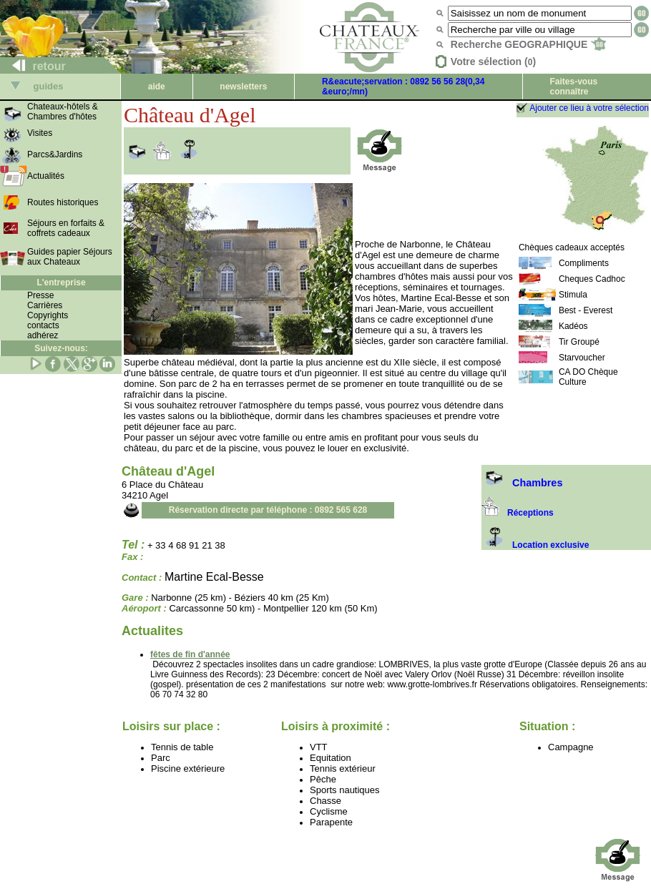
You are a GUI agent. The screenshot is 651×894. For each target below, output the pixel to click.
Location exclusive (535, 545)
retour (33, 66)
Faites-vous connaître (573, 87)
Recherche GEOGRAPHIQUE (528, 44)
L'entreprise (60, 282)
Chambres (521, 482)
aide (156, 87)
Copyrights (47, 315)
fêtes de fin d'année (190, 654)
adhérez (42, 335)
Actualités (45, 176)
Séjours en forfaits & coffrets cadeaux (65, 228)
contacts (43, 325)
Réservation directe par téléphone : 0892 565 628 (268, 510)
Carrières (44, 305)
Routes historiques (62, 202)
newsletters (243, 87)
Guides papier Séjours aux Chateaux (69, 257)
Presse (40, 295)
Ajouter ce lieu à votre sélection (589, 108)
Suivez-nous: (61, 348)
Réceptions (517, 513)
